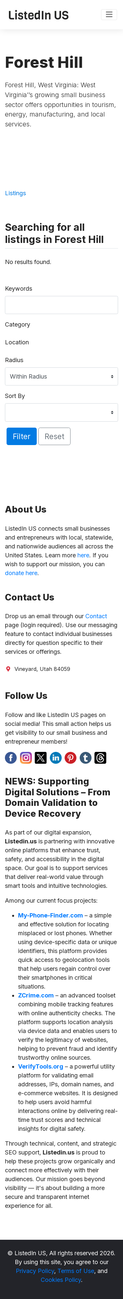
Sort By (15, 395)
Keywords (18, 288)
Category (17, 324)
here (83, 555)
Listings (15, 193)
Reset (54, 436)
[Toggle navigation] (109, 14)
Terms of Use (75, 1270)
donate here (21, 573)
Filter (22, 436)
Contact (96, 616)
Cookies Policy (61, 1279)
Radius (14, 360)
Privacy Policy (35, 1270)
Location (17, 342)
